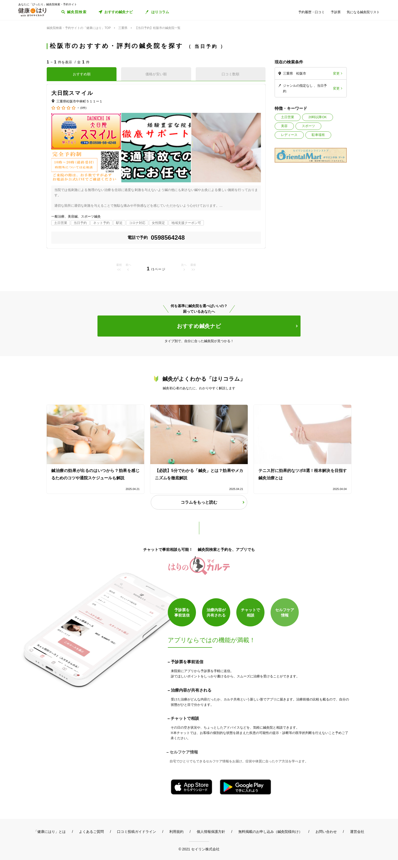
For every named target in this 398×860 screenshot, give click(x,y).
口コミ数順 (230, 74)
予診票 (336, 12)
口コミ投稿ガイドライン (136, 832)
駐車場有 (318, 135)
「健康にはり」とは (50, 832)
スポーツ (308, 126)
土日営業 (287, 117)
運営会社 (357, 832)
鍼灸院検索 (77, 12)
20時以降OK (317, 117)
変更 (336, 73)
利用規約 (176, 832)
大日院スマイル (72, 93)
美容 (284, 126)
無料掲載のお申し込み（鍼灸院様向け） (270, 832)
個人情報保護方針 (211, 832)
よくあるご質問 (91, 832)
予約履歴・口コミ (311, 12)
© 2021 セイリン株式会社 (198, 849)
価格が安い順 (156, 74)
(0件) (83, 108)
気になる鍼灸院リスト (363, 12)
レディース (289, 135)
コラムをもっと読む (199, 502)
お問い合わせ (326, 832)
